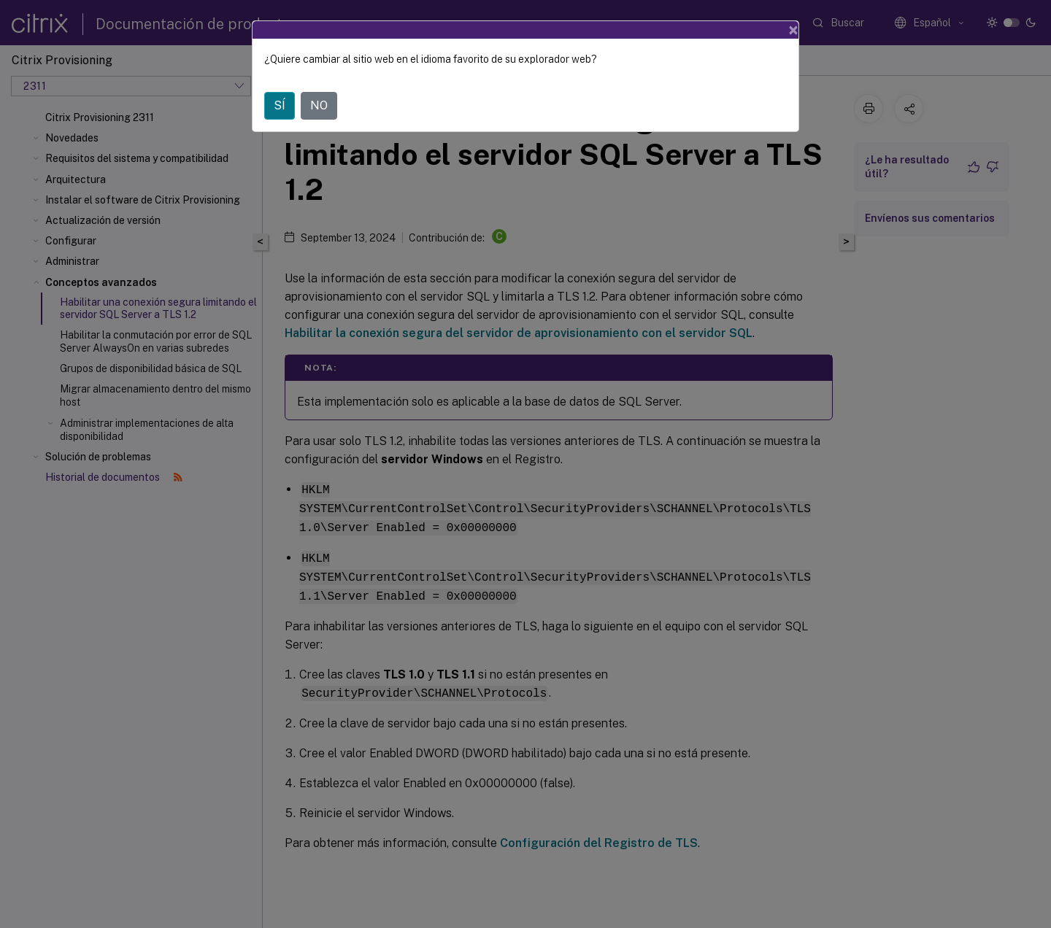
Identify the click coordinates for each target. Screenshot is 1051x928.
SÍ (279, 105)
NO (319, 105)
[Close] (793, 29)
